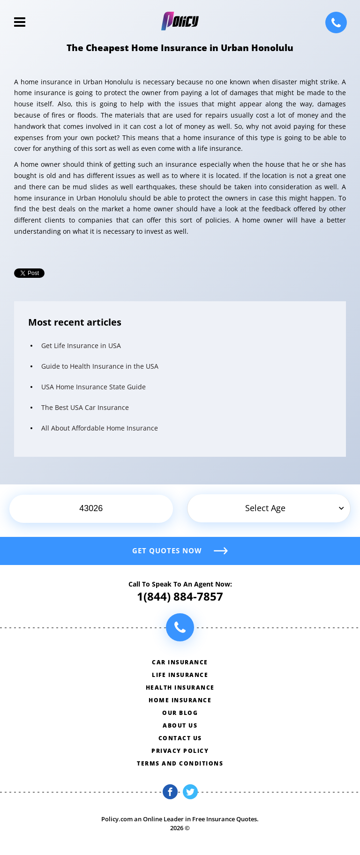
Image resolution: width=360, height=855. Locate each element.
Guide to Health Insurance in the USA (99, 366)
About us (180, 725)
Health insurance (180, 687)
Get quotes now (167, 550)
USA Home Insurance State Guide (93, 386)
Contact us (180, 738)
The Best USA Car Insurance (85, 407)
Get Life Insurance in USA (81, 345)
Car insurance (180, 662)
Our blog (180, 713)
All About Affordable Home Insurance (99, 428)
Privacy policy (180, 751)
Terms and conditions (180, 763)
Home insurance (180, 700)
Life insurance (180, 675)
